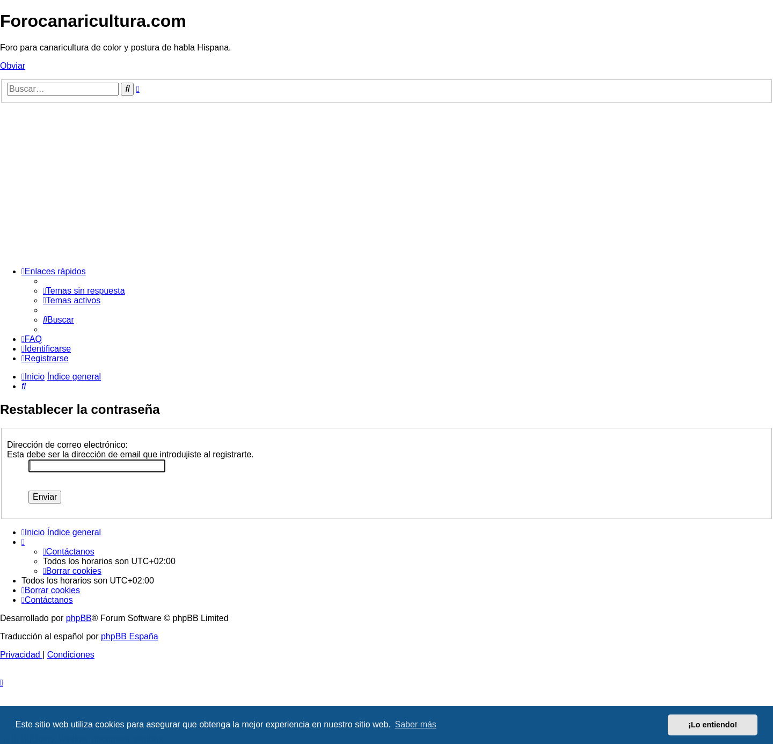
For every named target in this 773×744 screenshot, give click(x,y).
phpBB (79, 618)
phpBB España (129, 636)
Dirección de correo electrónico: (67, 444)
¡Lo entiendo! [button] (712, 724)
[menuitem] (84, 290)
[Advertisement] (386, 183)
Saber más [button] (415, 724)
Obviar (12, 65)
